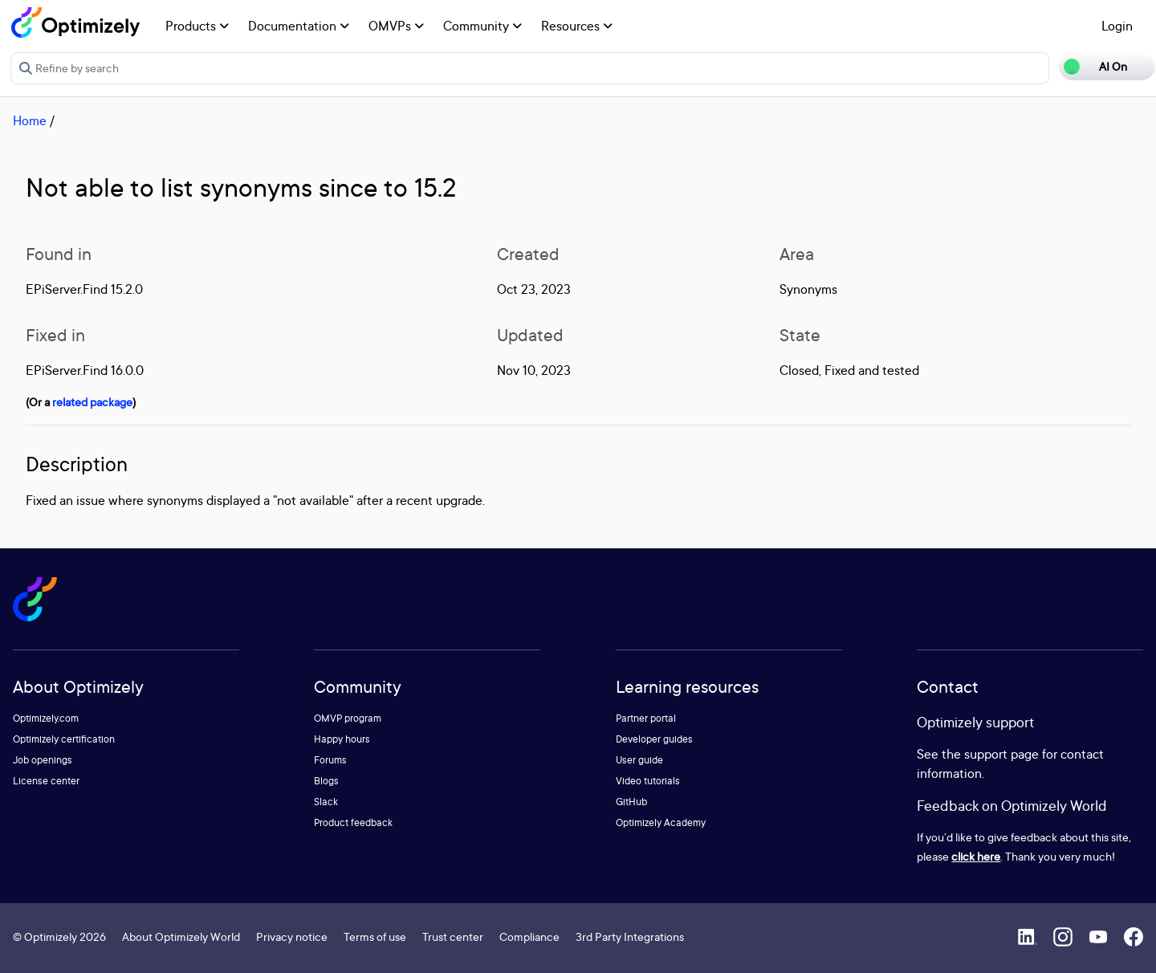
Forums (330, 760)
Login (1117, 26)
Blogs (326, 781)
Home (30, 120)
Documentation (298, 26)
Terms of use (375, 936)
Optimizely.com (46, 718)
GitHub (631, 801)
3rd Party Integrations (630, 936)
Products (197, 26)
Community (482, 26)
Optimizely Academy (661, 822)
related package (92, 401)
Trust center (452, 936)
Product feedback (353, 822)
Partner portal (646, 718)
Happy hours (342, 739)
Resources (577, 26)
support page (1001, 754)
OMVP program (347, 718)
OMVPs (396, 26)
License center (46, 781)
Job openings (42, 760)
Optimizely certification (64, 739)
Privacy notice (292, 936)
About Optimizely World (181, 936)
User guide (639, 760)
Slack (326, 801)
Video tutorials (648, 781)
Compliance (529, 936)
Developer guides (654, 739)
